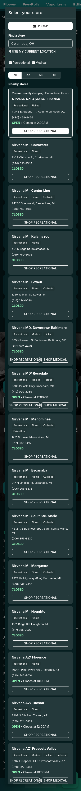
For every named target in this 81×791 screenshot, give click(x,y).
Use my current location (32, 51)
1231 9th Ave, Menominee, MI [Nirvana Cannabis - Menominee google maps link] (30, 437)
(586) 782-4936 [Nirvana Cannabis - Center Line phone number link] (22, 209)
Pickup (40, 26)
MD (41, 75)
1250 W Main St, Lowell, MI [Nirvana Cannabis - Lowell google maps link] (29, 294)
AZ (28, 75)
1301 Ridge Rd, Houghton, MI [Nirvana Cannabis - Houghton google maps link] (30, 624)
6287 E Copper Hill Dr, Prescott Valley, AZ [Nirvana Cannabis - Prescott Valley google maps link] (38, 761)
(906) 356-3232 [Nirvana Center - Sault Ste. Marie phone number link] (22, 538)
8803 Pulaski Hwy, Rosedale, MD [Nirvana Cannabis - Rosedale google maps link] (33, 386)
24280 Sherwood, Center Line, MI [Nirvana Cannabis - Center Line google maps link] (33, 203)
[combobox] (37, 43)
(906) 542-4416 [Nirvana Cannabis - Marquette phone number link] (22, 584)
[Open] (69, 43)
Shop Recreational (40, 131)
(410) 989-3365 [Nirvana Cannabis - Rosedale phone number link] (22, 391)
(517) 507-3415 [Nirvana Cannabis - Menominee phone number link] (21, 443)
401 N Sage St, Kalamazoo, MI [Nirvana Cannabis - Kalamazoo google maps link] (31, 248)
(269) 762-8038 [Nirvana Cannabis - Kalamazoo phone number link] (22, 254)
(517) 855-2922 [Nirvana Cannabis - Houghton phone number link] (21, 629)
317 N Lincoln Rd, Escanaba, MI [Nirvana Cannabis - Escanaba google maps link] (32, 482)
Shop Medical (55, 359)
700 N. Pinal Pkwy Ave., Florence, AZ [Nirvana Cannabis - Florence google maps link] (35, 669)
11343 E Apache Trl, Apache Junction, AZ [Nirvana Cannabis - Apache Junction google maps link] (38, 111)
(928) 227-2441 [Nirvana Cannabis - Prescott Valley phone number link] (22, 766)
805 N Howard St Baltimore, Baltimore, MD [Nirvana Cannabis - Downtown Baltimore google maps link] (39, 340)
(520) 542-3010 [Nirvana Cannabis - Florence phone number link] (22, 675)
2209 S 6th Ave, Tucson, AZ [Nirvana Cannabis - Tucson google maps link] (30, 715)
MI (54, 75)
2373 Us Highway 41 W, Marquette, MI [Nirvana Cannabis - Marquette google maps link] (36, 578)
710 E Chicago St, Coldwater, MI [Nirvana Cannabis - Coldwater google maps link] (32, 157)
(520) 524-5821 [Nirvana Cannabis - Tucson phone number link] (22, 721)
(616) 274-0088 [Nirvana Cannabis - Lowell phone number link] (22, 300)
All (15, 75)
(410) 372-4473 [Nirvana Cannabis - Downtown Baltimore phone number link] (22, 346)
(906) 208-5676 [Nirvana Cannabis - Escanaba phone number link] (22, 488)
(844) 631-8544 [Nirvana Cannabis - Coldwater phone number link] (22, 163)
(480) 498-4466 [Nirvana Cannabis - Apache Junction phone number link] (22, 117)
